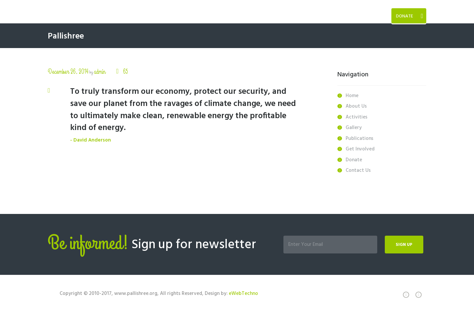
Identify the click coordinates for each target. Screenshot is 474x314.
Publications (359, 139)
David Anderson (92, 140)
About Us (356, 106)
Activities (356, 117)
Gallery (354, 128)
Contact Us (358, 170)
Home (352, 96)
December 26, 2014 (68, 71)
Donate (404, 16)
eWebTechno (243, 294)
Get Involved (360, 149)
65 (125, 71)
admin (99, 71)
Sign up (404, 244)
